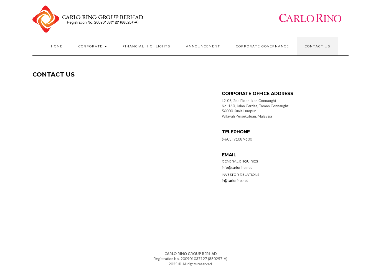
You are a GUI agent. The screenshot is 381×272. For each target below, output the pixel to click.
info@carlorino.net (237, 167)
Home (57, 46)
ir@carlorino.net (235, 180)
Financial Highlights (146, 46)
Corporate (92, 46)
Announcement (203, 46)
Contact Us (317, 46)
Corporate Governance (262, 46)
